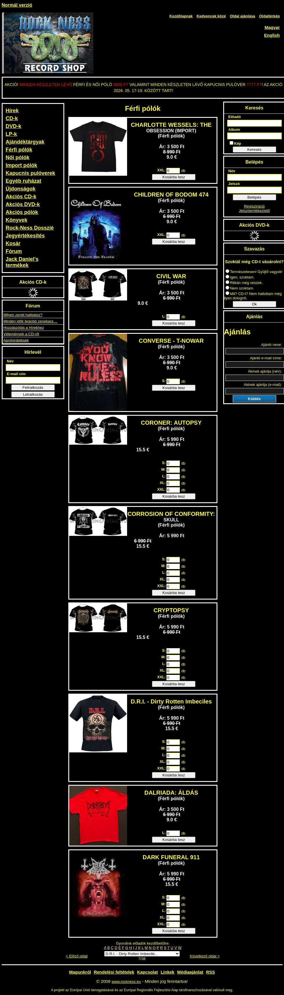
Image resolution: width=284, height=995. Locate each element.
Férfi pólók (19, 150)
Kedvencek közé (211, 16)
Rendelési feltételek (114, 972)
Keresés (254, 149)
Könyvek (17, 220)
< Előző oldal (77, 956)
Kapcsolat (147, 972)
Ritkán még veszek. (244, 283)
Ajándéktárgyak (25, 142)
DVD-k (13, 126)
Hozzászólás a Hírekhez (23, 327)
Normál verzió (17, 5)
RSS (210, 972)
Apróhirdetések (16, 340)
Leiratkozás (33, 394)
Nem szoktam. (240, 288)
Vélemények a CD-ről (21, 334)
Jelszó (234, 184)
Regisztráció (254, 206)
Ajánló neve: (271, 344)
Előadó (234, 117)
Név (10, 361)
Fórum (14, 251)
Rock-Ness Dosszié (30, 228)
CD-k (12, 118)
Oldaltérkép (269, 16)
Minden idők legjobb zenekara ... (30, 321)
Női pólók (18, 157)
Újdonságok (21, 189)
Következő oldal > (205, 956)
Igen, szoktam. (240, 277)
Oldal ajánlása (242, 16)
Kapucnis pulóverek (30, 173)
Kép (235, 143)
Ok (254, 304)
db (183, 170)
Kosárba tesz (173, 177)
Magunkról (80, 972)
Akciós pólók (22, 212)
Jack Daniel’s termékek (22, 262)
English (272, 35)
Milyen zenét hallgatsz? (23, 315)
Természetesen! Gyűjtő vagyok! (254, 272)
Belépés (254, 197)
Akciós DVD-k (23, 204)
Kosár (13, 243)
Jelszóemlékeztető (254, 210)
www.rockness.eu (126, 981)
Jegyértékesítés (25, 236)
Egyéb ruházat (23, 181)
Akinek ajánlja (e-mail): (263, 384)
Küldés (254, 399)
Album (234, 129)
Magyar (272, 27)
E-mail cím (16, 374)
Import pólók (21, 165)
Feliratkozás (33, 387)
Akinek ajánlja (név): (265, 371)
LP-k (11, 134)
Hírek (12, 110)
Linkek (168, 972)
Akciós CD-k (21, 196)
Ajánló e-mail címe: (266, 358)
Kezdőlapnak (181, 16)
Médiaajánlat (190, 972)
